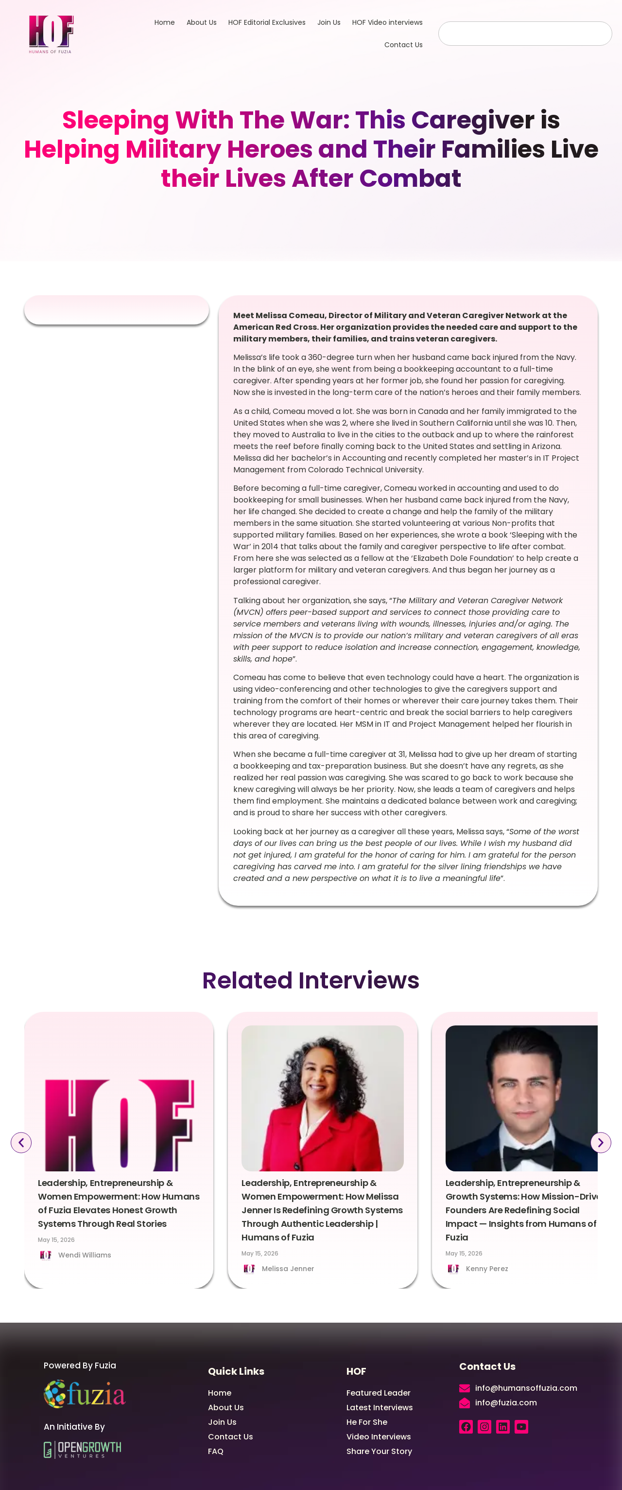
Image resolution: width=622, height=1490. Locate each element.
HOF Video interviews (387, 22)
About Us (202, 22)
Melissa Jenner (288, 1269)
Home (165, 22)
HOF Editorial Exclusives (267, 22)
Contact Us (403, 45)
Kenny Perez (487, 1269)
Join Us (329, 22)
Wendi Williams (84, 1255)
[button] (20, 1142)
